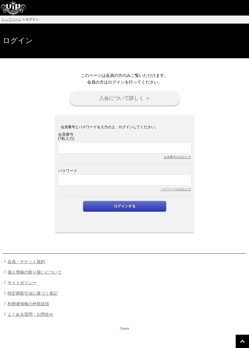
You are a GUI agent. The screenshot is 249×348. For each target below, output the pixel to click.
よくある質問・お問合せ (30, 314)
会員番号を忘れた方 (177, 157)
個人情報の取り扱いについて (34, 272)
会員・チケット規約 (26, 261)
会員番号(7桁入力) (66, 136)
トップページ (11, 19)
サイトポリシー (22, 282)
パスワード (67, 171)
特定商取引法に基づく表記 (32, 293)
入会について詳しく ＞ (124, 98)
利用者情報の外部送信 (28, 303)
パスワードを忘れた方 (176, 189)
